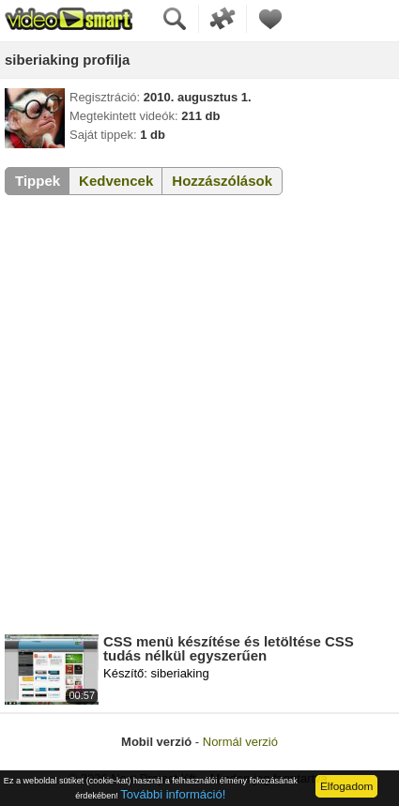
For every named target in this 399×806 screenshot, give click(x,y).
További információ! (172, 794)
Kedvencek (116, 181)
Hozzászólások (222, 181)
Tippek (37, 181)
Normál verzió (240, 742)
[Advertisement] (199, 418)
